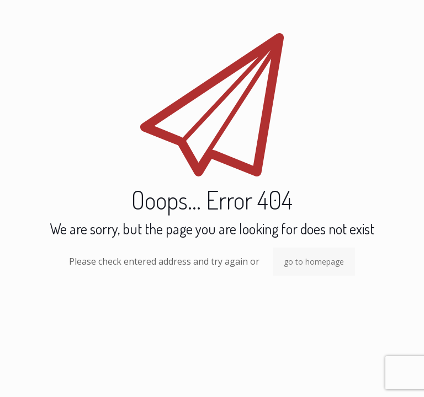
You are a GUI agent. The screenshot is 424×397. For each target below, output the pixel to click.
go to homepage (314, 261)
